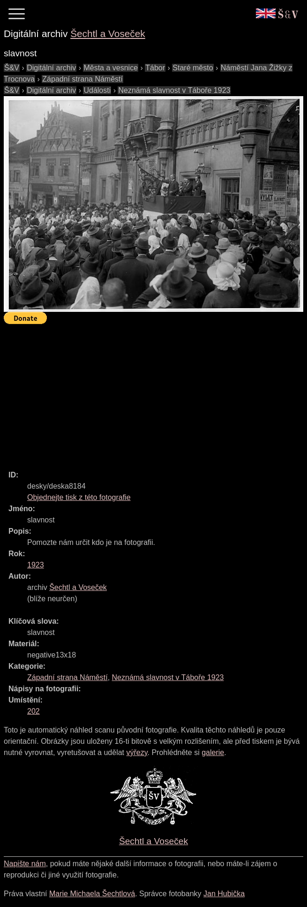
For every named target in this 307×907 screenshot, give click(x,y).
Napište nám (25, 864)
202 (33, 711)
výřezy (136, 752)
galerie (213, 752)
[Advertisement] (155, 393)
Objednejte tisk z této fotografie (79, 497)
